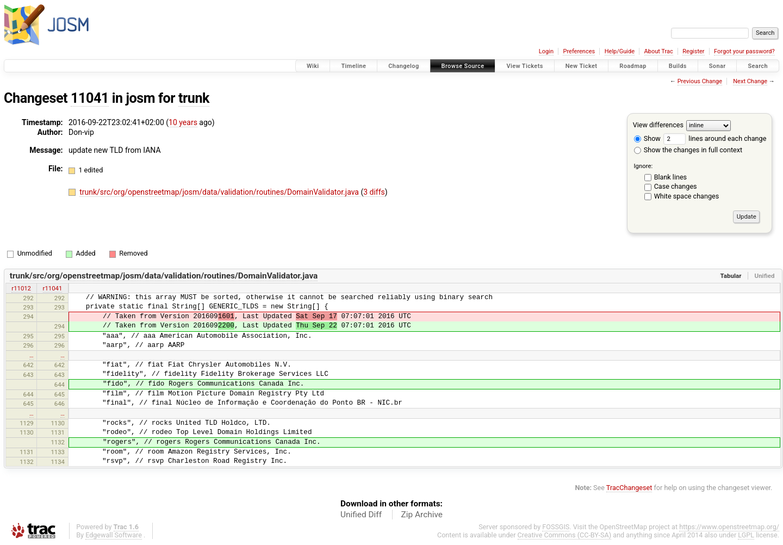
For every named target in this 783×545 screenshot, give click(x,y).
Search (758, 66)
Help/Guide (620, 51)
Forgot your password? (744, 51)
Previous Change (700, 81)
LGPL (746, 535)
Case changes (675, 186)
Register (693, 51)
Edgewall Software (113, 535)
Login (546, 51)
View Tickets (524, 66)
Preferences (579, 51)
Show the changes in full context (688, 150)
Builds (678, 66)
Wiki (313, 66)
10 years (183, 122)
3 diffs (374, 192)
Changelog (403, 66)
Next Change (750, 81)
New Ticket (582, 66)
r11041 (53, 288)
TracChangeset (629, 488)
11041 (90, 98)
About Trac (658, 51)
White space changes (686, 196)
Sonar (717, 66)
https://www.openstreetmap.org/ (729, 527)
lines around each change (714, 138)
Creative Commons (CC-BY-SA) (565, 535)
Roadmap (633, 66)
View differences (658, 125)
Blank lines (670, 177)
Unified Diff (361, 514)
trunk (193, 98)
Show (647, 138)
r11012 (21, 288)
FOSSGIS (555, 527)
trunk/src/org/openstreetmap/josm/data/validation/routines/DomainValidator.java (220, 192)
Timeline (353, 66)
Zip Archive (422, 514)
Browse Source (463, 66)
